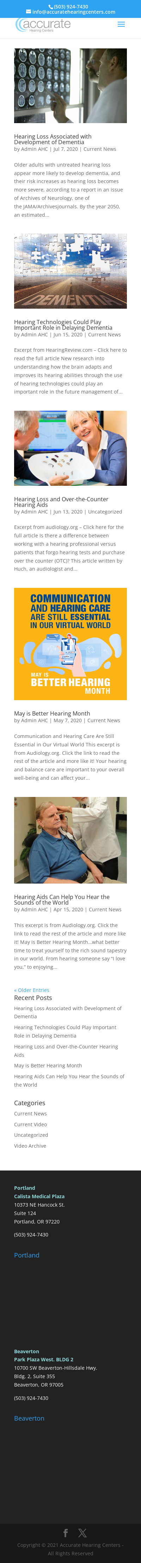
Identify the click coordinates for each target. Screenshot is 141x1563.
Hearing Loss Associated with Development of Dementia (53, 139)
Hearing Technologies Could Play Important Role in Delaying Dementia (63, 324)
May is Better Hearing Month (52, 713)
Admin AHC (34, 149)
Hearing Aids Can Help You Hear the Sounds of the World (62, 899)
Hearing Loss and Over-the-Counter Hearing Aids (61, 502)
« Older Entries (31, 990)
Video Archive (30, 1145)
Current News (100, 149)
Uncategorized (105, 511)
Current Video (30, 1124)
